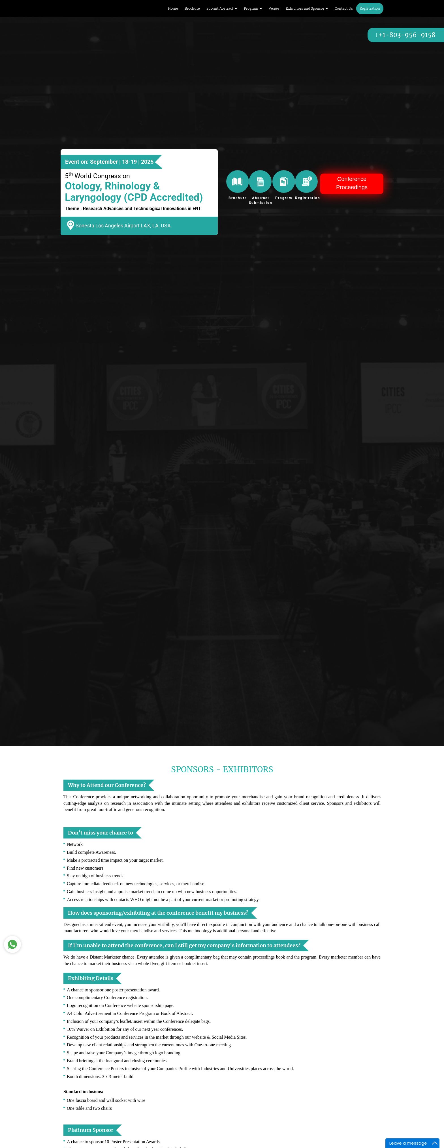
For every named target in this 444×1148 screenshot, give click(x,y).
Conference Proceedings (352, 183)
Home (173, 8)
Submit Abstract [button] (221, 8)
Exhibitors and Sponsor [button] (307, 8)
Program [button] (253, 8)
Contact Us (344, 8)
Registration (370, 8)
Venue (274, 8)
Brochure (192, 8)
